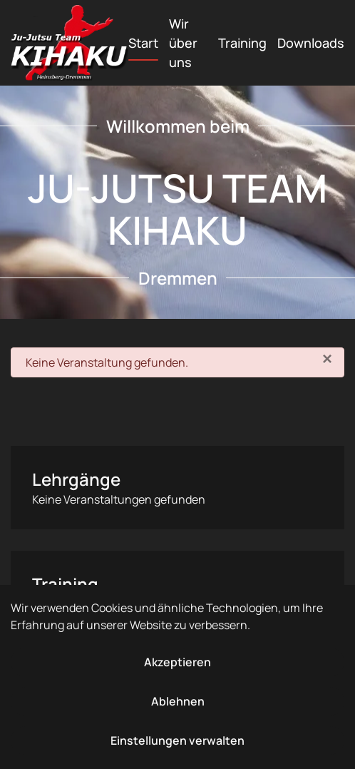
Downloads (310, 42)
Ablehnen (178, 701)
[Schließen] (327, 359)
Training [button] (242, 42)
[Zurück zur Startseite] (69, 43)
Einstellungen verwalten (177, 740)
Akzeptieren (177, 662)
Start (143, 42)
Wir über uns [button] (183, 43)
